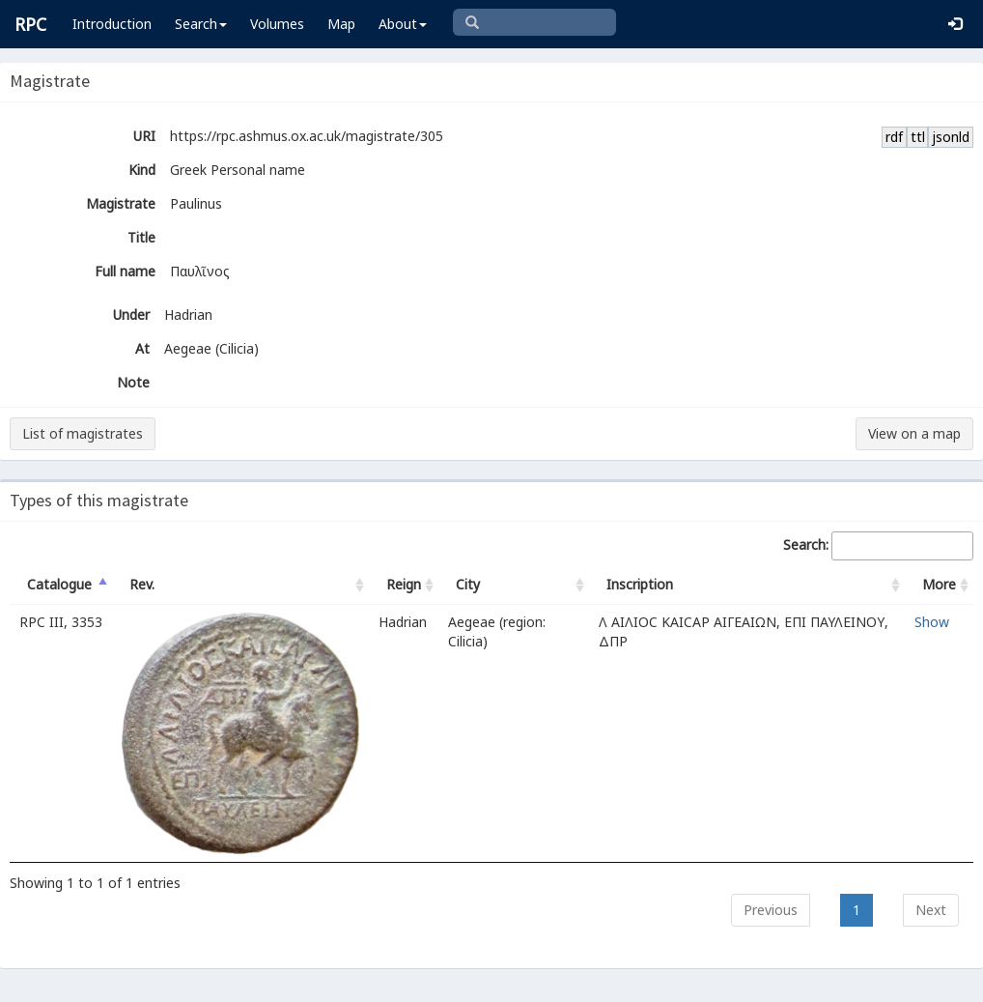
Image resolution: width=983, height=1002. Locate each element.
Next (930, 910)
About (403, 23)
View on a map (914, 433)
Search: (878, 545)
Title (141, 237)
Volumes (277, 23)
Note (133, 382)
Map (341, 23)
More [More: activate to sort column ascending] (939, 584)
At (142, 348)
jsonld (950, 137)
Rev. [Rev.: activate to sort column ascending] (141, 584)
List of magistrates (82, 433)
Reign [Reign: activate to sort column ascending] (403, 584)
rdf (894, 137)
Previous (771, 910)
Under (131, 314)
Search (201, 23)
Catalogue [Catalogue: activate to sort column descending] (59, 584)
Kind (141, 169)
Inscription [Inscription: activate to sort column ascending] (639, 584)
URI (144, 136)
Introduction (112, 23)
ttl (918, 137)
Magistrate (120, 203)
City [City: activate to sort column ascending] (468, 584)
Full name (125, 271)
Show (931, 622)
